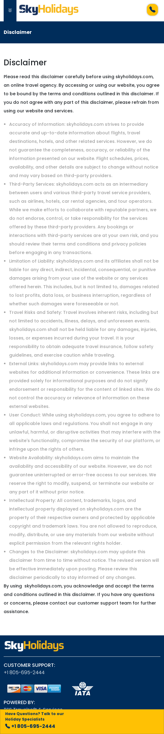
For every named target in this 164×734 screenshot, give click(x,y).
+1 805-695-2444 (24, 672)
